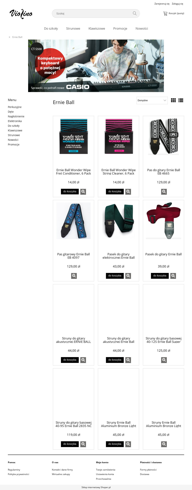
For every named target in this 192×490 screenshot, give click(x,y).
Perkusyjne (15, 107)
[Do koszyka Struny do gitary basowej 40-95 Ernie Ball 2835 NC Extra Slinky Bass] (70, 444)
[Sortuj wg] (152, 100)
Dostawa (144, 474)
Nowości (13, 140)
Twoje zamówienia (105, 469)
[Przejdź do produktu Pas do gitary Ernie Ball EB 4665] (163, 141)
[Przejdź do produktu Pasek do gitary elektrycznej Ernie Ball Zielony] (118, 225)
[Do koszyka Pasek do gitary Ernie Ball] (160, 276)
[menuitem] (51, 28)
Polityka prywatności (18, 474)
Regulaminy (14, 469)
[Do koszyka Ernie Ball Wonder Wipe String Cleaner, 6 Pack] (115, 191)
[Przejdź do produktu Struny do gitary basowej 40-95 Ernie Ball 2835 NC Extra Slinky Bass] (73, 394)
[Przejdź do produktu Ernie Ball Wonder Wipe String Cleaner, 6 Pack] (118, 141)
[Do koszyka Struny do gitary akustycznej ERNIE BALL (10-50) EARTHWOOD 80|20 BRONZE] (70, 360)
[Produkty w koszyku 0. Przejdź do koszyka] (174, 13)
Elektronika (15, 121)
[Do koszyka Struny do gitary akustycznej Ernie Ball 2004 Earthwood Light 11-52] (115, 360)
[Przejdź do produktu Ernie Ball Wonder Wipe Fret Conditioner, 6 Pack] (73, 141)
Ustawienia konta (105, 474)
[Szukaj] (135, 13)
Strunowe (14, 135)
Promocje (14, 144)
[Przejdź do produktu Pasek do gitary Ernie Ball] (163, 225)
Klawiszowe (15, 130)
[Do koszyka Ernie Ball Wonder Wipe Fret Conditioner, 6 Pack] (70, 191)
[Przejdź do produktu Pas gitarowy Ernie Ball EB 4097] (73, 225)
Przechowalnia (103, 478)
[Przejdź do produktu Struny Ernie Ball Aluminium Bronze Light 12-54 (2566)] (163, 394)
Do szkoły (14, 125)
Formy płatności (148, 469)
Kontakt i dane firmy (62, 469)
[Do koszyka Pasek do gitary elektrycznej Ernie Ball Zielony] (115, 276)
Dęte (11, 111)
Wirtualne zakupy (61, 474)
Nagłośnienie (16, 116)
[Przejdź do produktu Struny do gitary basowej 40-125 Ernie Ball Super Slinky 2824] (163, 310)
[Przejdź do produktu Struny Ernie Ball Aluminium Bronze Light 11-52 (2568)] (118, 394)
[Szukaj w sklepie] (93, 13)
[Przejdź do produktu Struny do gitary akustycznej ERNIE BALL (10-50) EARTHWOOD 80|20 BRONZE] (73, 310)
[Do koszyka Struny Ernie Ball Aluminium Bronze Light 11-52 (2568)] (115, 444)
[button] (83, 192)
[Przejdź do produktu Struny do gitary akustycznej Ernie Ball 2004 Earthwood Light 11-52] (118, 310)
